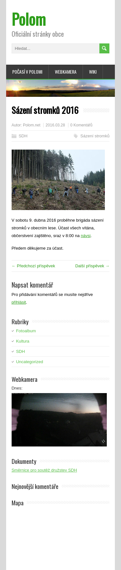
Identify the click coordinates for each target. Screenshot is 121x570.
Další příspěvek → (92, 265)
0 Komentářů (81, 125)
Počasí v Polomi (27, 71)
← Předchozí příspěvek (33, 265)
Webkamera (65, 71)
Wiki (92, 71)
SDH (23, 135)
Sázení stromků (94, 135)
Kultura (22, 341)
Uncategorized (29, 361)
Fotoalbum (26, 330)
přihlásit (19, 302)
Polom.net (31, 125)
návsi (85, 235)
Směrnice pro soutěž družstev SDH (44, 470)
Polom (29, 18)
